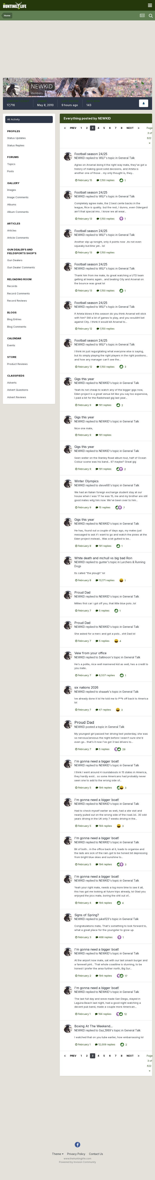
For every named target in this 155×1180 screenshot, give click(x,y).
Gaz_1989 (105, 1030)
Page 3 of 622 (150, 135)
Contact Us (96, 1154)
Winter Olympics (86, 481)
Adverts (12, 382)
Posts (10, 171)
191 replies (103, 404)
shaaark (104, 691)
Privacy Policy (76, 1154)
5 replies (102, 610)
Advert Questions (17, 389)
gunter (103, 562)
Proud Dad (82, 592)
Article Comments (18, 237)
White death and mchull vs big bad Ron (103, 558)
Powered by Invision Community (77, 1162)
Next (130, 127)
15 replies (103, 507)
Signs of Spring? (86, 915)
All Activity (13, 119)
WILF (102, 158)
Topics (11, 164)
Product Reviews (17, 363)
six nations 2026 (86, 687)
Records (12, 286)
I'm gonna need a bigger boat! (96, 761)
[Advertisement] (77, 50)
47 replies (103, 709)
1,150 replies (105, 180)
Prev (73, 127)
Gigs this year (84, 379)
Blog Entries (14, 319)
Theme (57, 1154)
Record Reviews (17, 300)
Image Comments (17, 197)
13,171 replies (105, 580)
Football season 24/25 (90, 154)
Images (11, 189)
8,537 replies (105, 675)
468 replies (104, 937)
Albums (11, 204)
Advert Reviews (16, 397)
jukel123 (104, 919)
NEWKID (79, 158)
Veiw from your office (90, 653)
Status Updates (16, 138)
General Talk (126, 158)
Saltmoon (105, 657)
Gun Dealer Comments (21, 267)
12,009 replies (105, 1044)
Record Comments (18, 293)
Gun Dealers (14, 260)
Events (11, 345)
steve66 (104, 485)
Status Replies (15, 145)
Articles (11, 230)
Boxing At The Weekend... (93, 1026)
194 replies (104, 787)
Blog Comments (16, 326)
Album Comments (18, 211)
